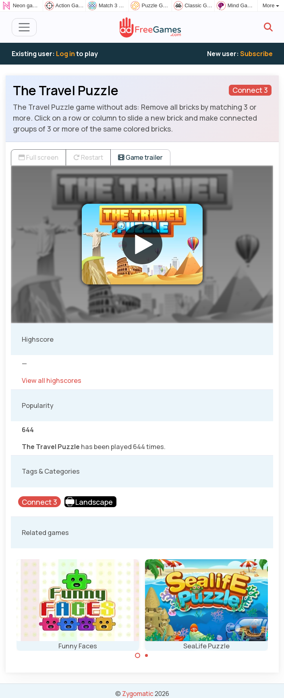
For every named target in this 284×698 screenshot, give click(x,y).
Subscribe (256, 53)
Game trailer (140, 157)
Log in (65, 53)
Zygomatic (137, 693)
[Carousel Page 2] (146, 655)
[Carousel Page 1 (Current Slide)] (138, 655)
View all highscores (51, 380)
